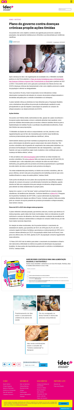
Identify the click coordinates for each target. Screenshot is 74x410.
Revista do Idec (24, 388)
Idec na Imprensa (24, 384)
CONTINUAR (64, 403)
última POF (54, 193)
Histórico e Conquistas (9, 390)
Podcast (22, 396)
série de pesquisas (30, 157)
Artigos (22, 390)
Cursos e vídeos (41, 387)
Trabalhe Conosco (8, 394)
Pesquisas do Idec (42, 394)
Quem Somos (6, 384)
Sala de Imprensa (8, 392)
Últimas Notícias (24, 386)
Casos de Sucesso (42, 398)
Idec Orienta (40, 392)
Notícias (18, 19)
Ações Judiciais (41, 396)
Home (11, 19)
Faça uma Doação (59, 386)
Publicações (23, 392)
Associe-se (57, 384)
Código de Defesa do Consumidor (43, 384)
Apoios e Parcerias (8, 388)
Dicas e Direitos (41, 390)
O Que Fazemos (7, 386)
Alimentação (16, 41)
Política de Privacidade (21, 404)
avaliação (31, 159)
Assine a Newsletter (25, 394)
